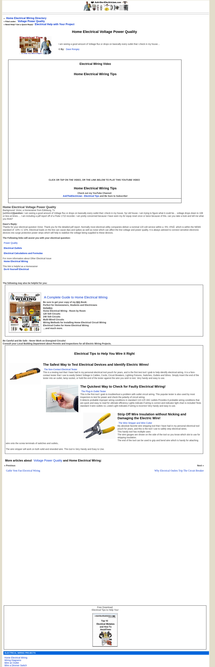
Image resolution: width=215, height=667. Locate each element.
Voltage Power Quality (31, 21)
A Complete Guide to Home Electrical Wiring (75, 297)
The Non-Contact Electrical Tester (60, 369)
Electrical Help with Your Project (54, 24)
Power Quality (11, 243)
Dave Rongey (72, 49)
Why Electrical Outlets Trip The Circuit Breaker (179, 470)
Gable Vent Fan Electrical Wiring (23, 470)
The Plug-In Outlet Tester (93, 391)
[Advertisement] (102, 516)
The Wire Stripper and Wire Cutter (135, 423)
